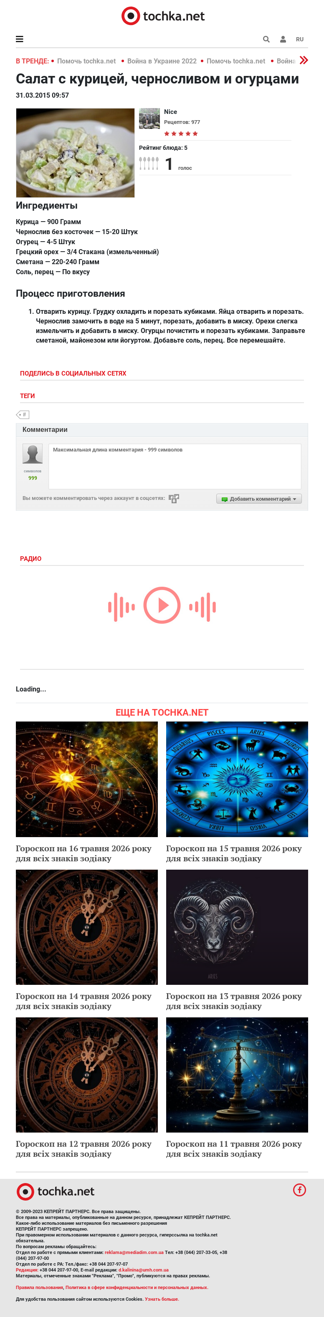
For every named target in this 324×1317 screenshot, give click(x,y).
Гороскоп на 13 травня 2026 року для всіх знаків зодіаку (234, 1001)
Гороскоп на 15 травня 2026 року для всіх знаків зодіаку (234, 853)
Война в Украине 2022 (162, 61)
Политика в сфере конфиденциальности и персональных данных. (137, 1287)
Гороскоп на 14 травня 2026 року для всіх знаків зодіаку (84, 1001)
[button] (283, 39)
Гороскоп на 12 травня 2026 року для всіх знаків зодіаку (84, 1148)
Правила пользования (39, 1287)
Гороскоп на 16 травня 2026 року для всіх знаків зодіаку (84, 853)
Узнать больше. (162, 1299)
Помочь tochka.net (87, 61)
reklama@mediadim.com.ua (134, 1252)
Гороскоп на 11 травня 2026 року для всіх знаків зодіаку (234, 1148)
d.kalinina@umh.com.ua (144, 1270)
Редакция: (27, 1270)
